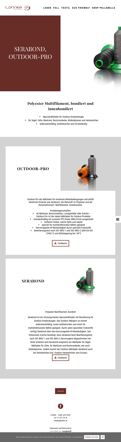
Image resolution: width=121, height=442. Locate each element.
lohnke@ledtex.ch (60, 421)
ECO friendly (81, 7)
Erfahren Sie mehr (91, 437)
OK (103, 437)
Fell (56, 7)
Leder (47, 7)
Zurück (60, 391)
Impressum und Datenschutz (60, 428)
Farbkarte (60, 243)
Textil (65, 7)
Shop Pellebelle (103, 7)
